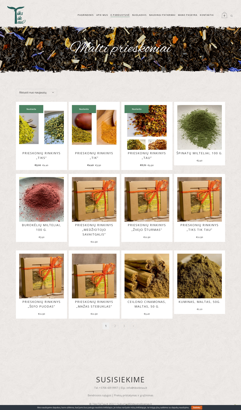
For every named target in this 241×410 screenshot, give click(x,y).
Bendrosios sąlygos (99, 395)
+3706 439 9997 (108, 388)
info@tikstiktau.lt (136, 388)
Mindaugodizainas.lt (140, 404)
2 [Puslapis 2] (115, 326)
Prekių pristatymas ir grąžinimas (133, 395)
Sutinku (196, 407)
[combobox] (36, 92)
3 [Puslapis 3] (124, 326)
